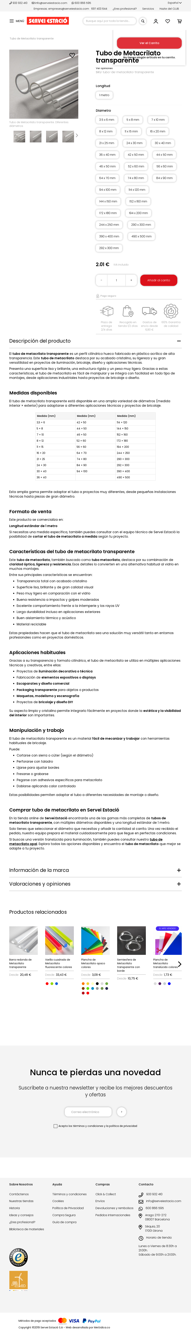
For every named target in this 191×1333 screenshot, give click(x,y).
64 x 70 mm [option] (107, 178)
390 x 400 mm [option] (109, 236)
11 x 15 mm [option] (131, 131)
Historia (14, 1208)
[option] (47, 984)
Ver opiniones (104, 68)
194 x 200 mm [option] (138, 213)
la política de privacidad (121, 1126)
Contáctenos (19, 1194)
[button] (175, 3)
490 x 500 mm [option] (141, 236)
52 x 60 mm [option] (136, 166)
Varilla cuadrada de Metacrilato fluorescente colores (58, 963)
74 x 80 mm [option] (136, 178)
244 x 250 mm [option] (109, 225)
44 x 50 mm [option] (164, 155)
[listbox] (139, 97)
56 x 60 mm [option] (164, 166)
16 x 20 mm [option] (157, 131)
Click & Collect (106, 1194)
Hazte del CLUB (169, 9)
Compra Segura (64, 1215)
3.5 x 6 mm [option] (106, 120)
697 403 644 (99, 9)
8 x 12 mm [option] (106, 131)
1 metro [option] (104, 95)
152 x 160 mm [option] (138, 201)
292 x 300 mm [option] (109, 248)
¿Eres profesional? (125, 9)
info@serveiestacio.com (49, 3)
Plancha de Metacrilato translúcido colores (165, 963)
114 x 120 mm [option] (137, 190)
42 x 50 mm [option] (136, 155)
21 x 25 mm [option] (106, 143)
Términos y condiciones (69, 1194)
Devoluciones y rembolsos (114, 1208)
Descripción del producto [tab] (40, 341)
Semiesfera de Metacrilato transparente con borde (128, 965)
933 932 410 (18, 3)
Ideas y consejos (21, 1215)
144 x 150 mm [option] (108, 201)
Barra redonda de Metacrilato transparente (20, 963)
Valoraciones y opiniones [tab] (40, 884)
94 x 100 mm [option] (107, 190)
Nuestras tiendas (21, 1201)
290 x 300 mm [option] (141, 225)
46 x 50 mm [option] (107, 166)
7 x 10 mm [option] (158, 120)
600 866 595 (81, 3)
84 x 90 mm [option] (164, 178)
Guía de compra (64, 1222)
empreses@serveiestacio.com (68, 9)
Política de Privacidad (68, 1208)
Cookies (58, 1201)
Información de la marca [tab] (39, 870)
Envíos (100, 1201)
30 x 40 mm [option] (163, 143)
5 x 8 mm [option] (132, 120)
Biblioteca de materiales (26, 1229)
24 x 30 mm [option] (134, 143)
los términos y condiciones (86, 1126)
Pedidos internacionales (113, 1215)
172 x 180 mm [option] (108, 213)
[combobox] (109, 21)
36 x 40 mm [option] (107, 155)
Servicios (148, 9)
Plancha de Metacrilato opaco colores (93, 963)
